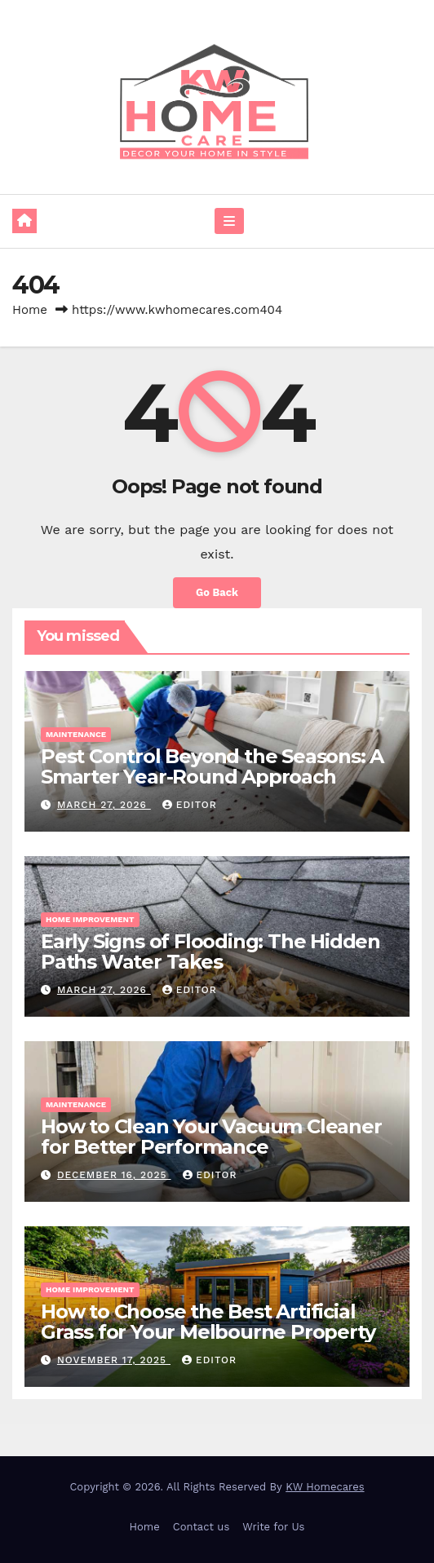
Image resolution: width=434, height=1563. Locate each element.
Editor (189, 804)
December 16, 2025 (114, 1175)
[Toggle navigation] (229, 221)
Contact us (201, 1527)
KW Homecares (325, 1487)
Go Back (217, 592)
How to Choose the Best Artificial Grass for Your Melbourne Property (207, 1322)
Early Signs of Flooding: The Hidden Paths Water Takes (210, 951)
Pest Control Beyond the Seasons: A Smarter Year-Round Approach (212, 766)
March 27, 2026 (104, 804)
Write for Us (273, 1527)
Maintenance (76, 734)
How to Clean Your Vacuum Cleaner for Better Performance (211, 1137)
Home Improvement (90, 919)
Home (29, 309)
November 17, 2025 (113, 1360)
